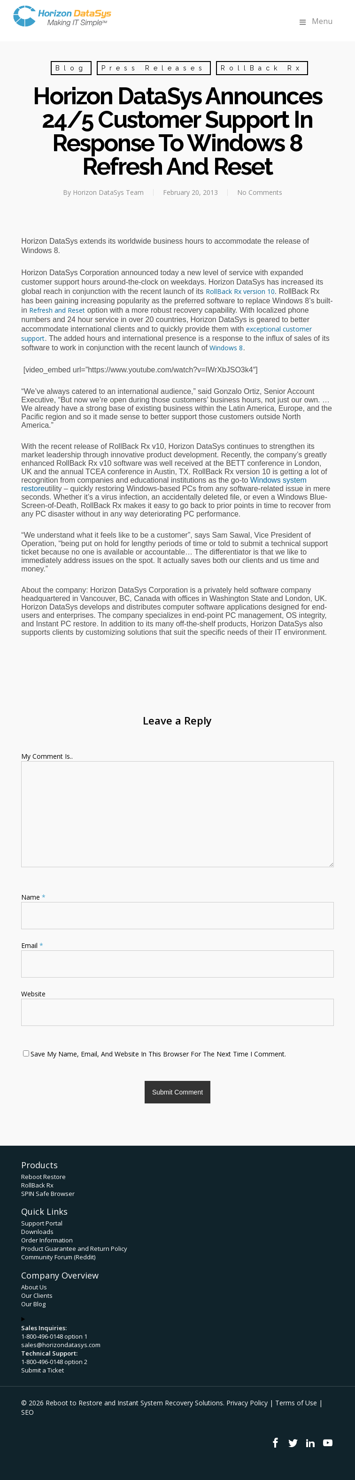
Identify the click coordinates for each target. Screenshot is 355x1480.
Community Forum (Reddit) (58, 1257)
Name (33, 897)
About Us (34, 1287)
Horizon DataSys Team (108, 192)
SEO (27, 1412)
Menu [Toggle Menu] (315, 21)
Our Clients (37, 1295)
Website (33, 993)
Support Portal (41, 1223)
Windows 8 (226, 347)
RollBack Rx (262, 68)
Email (32, 945)
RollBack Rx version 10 (240, 291)
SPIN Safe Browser (48, 1193)
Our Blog (33, 1304)
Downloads (37, 1231)
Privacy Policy (247, 1402)
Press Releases (153, 68)
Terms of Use (296, 1402)
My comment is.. (47, 756)
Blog (71, 68)
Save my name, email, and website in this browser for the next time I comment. (158, 1053)
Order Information (47, 1240)
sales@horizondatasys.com (60, 1345)
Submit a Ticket (42, 1370)
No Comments (259, 192)
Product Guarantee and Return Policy (74, 1248)
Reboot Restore (43, 1176)
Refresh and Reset (57, 310)
